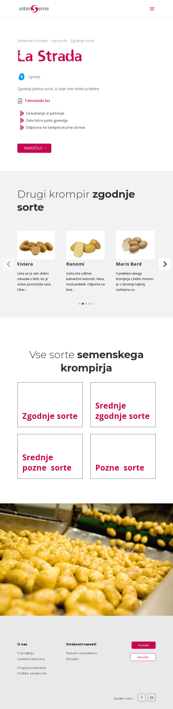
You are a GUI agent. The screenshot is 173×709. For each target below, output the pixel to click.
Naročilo (33, 148)
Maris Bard (130, 264)
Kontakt (143, 645)
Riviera (25, 264)
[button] (165, 264)
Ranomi (76, 264)
